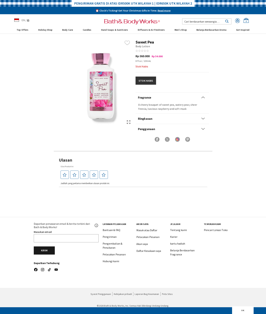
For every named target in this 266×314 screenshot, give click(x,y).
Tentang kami (178, 230)
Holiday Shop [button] (45, 29)
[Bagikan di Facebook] (157, 139)
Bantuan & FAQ (111, 230)
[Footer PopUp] (96, 225)
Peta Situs (167, 294)
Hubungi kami (111, 261)
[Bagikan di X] (167, 139)
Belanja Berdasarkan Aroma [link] (211, 29)
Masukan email (43, 232)
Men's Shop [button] (181, 29)
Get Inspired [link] (242, 29)
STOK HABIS (146, 80)
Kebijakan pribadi (123, 294)
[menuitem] (22, 29)
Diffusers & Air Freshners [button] (151, 29)
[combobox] (206, 21)
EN (23, 20)
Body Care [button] (67, 29)
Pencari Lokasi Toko (216, 230)
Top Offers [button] (22, 29)
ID (28, 20)
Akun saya (142, 244)
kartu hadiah (177, 243)
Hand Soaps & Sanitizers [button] (114, 29)
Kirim (44, 250)
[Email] (66, 238)
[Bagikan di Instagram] (177, 139)
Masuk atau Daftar (146, 230)
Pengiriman (110, 236)
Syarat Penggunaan (101, 294)
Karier (173, 236)
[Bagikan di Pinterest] (187, 139)
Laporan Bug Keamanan (147, 294)
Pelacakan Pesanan (114, 254)
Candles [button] (87, 29)
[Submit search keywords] (227, 21)
